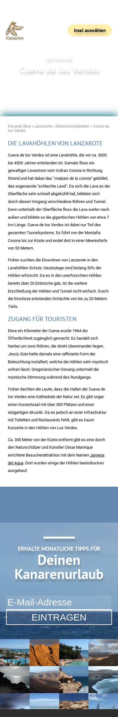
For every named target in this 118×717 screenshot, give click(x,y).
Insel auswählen (90, 30)
